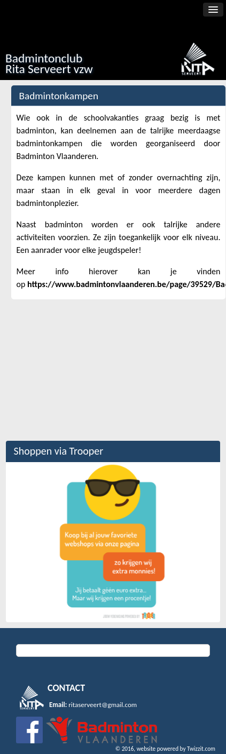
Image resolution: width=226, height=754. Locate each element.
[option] (113, 542)
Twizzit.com (201, 748)
